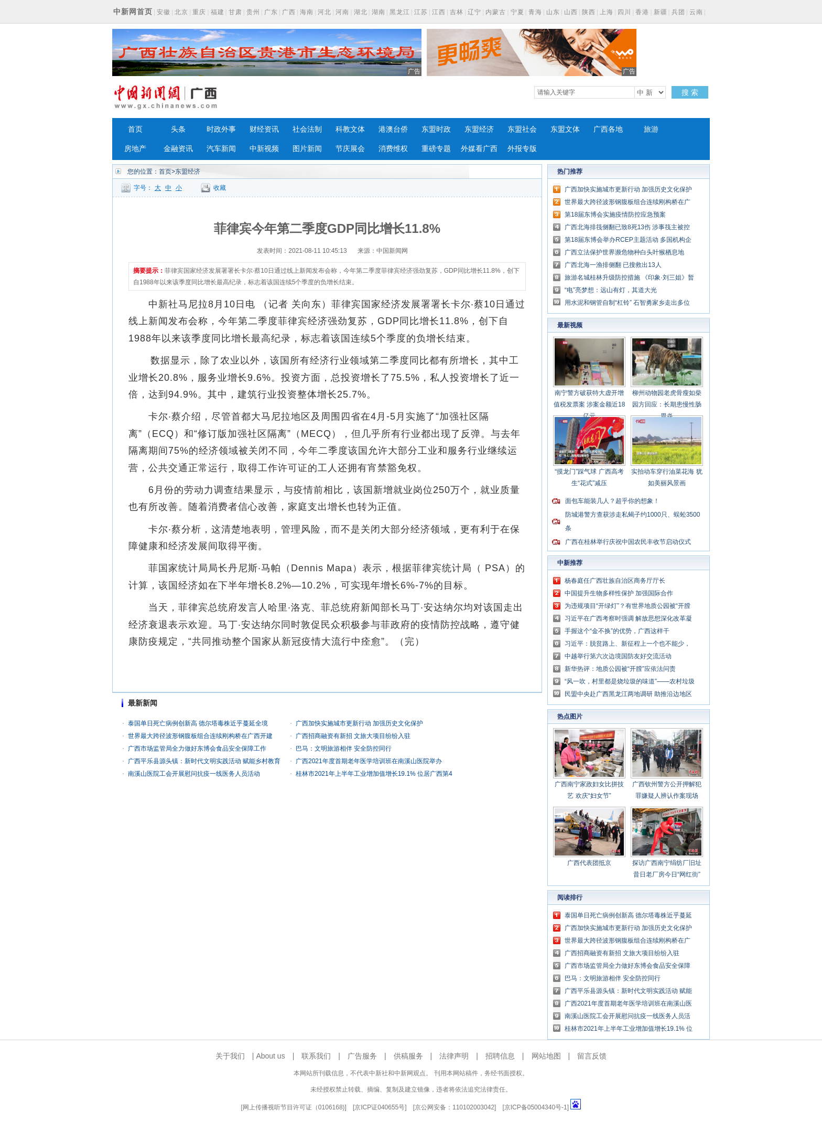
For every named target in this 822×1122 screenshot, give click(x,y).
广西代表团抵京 (589, 863)
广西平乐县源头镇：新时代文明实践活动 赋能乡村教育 (204, 761)
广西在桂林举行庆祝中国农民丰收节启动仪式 (628, 542)
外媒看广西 (479, 149)
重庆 (199, 12)
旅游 (651, 129)
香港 (642, 12)
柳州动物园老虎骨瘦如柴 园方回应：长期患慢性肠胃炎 (666, 404)
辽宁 (474, 12)
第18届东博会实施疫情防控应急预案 (615, 214)
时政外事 (221, 129)
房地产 (135, 149)
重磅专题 (436, 149)
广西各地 (608, 129)
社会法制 (307, 129)
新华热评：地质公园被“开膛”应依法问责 (620, 668)
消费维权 (393, 149)
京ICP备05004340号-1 (535, 1107)
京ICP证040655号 (379, 1107)
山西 (571, 12)
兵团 (678, 12)
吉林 (456, 12)
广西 (289, 12)
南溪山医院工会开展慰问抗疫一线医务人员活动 (194, 773)
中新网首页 (133, 11)
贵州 (253, 12)
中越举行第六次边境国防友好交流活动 (618, 656)
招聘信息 (500, 1056)
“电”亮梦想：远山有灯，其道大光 (611, 290)
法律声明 (454, 1056)
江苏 (421, 12)
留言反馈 (592, 1056)
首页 (135, 129)
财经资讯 (264, 129)
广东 (271, 12)
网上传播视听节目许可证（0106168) (294, 1107)
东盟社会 (522, 129)
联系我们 (316, 1056)
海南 (306, 12)
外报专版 (522, 149)
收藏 (219, 187)
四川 (624, 12)
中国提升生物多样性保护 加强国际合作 (619, 593)
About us (270, 1056)
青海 (535, 12)
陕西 (589, 12)
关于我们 (230, 1056)
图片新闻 (307, 149)
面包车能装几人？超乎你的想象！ (612, 501)
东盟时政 (436, 129)
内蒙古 (495, 12)
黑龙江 (400, 12)
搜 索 (690, 92)
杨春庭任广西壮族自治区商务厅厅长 (615, 580)
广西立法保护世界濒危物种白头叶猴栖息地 (624, 252)
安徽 (163, 12)
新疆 (660, 12)
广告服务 (362, 1056)
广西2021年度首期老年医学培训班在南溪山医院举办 (369, 761)
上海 (606, 12)
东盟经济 (479, 129)
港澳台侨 (393, 129)
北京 (181, 12)
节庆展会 (350, 149)
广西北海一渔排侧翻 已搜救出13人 (613, 265)
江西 (439, 12)
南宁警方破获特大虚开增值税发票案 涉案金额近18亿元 (589, 404)
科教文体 (350, 129)
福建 (217, 12)
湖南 (378, 12)
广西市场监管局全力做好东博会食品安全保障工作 (197, 748)
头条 (178, 129)
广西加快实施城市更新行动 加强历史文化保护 (359, 723)
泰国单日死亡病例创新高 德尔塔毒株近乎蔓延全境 (198, 723)
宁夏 (517, 12)
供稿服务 (408, 1056)
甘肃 (235, 12)
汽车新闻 (221, 149)
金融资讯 (178, 149)
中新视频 (264, 149)
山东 (553, 12)
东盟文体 (565, 129)
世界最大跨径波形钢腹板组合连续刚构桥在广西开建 (200, 736)
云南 (696, 12)
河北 (324, 12)
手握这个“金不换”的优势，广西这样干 (617, 631)
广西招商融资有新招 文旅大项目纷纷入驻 (353, 736)
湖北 (360, 12)
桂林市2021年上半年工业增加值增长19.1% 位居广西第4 (374, 773)
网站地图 (546, 1056)
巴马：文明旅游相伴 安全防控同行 (344, 748)
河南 (342, 12)
